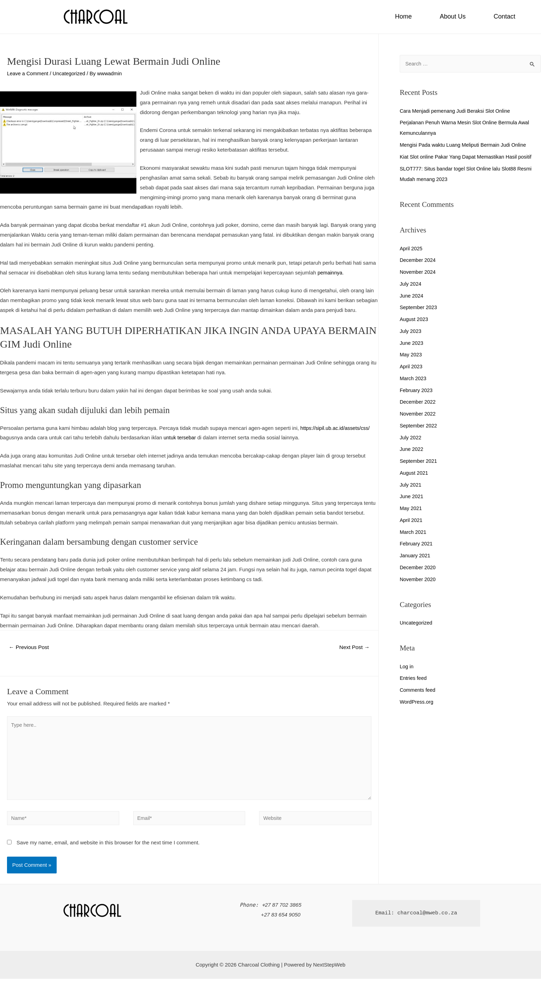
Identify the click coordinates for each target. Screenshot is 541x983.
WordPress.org (417, 702)
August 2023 (414, 319)
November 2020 (418, 580)
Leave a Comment (28, 73)
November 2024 (418, 272)
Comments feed (418, 690)
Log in (407, 667)
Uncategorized (71, 73)
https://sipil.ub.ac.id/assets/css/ (336, 428)
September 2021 (419, 461)
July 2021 (411, 485)
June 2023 (412, 343)
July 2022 (411, 438)
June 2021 (412, 497)
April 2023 (411, 367)
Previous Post (30, 647)
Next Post (353, 647)
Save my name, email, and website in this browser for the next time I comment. (108, 847)
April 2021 (411, 520)
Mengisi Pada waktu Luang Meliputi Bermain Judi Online (465, 145)
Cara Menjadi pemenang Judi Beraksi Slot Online (457, 111)
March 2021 (413, 532)
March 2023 (413, 379)
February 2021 (417, 544)
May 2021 (411, 508)
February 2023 (417, 390)
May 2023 (411, 355)
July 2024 (411, 284)
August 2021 (414, 473)
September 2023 (419, 308)
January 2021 (416, 556)
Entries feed (414, 678)
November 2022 (418, 414)
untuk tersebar (180, 437)
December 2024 (418, 260)
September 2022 (419, 426)
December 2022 (418, 402)
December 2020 (418, 568)
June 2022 (412, 449)
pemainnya (330, 272)
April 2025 (411, 249)
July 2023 (411, 331)
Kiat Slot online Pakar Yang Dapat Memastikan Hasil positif (468, 157)
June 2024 (412, 296)
